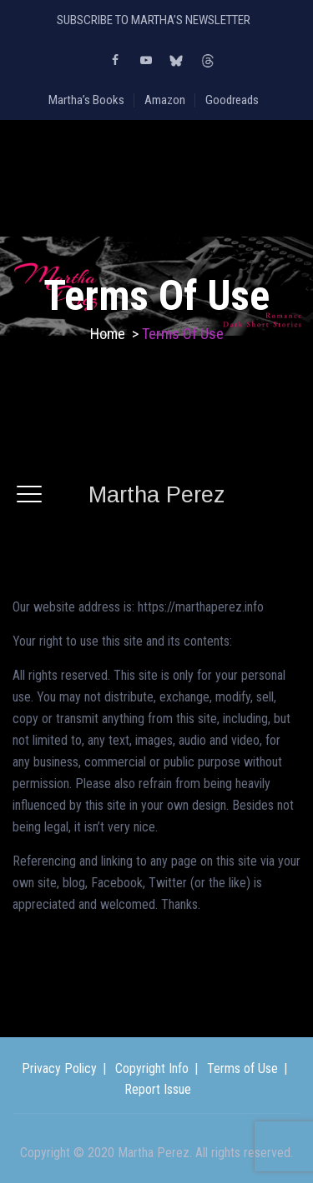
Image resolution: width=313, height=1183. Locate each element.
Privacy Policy (59, 1068)
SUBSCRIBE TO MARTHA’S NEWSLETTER (153, 19)
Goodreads (232, 99)
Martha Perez (156, 494)
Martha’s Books (86, 99)
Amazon (164, 99)
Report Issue (157, 1089)
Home (107, 333)
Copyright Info (152, 1068)
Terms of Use (242, 1068)
